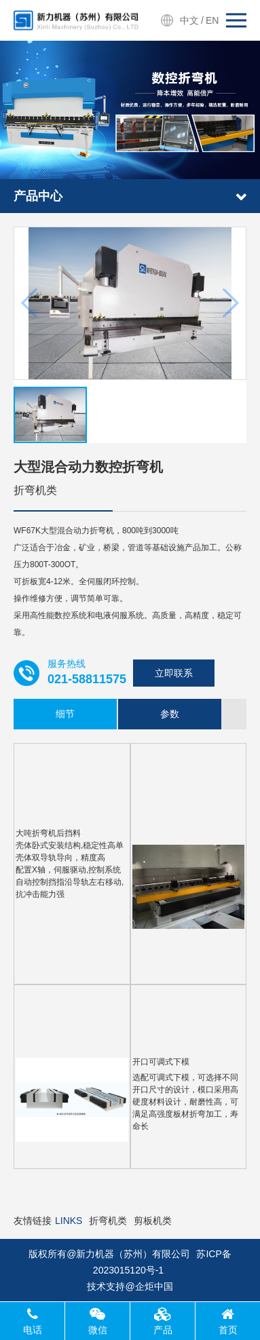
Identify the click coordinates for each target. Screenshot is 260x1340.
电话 (32, 1321)
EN (212, 20)
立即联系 (174, 673)
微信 (97, 1321)
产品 (162, 1321)
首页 (228, 1321)
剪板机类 (153, 1220)
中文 (189, 20)
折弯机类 (108, 1220)
